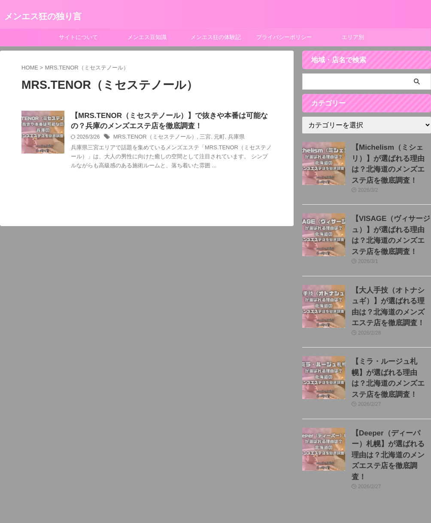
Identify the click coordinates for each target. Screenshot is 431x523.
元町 (211, 139)
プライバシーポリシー (284, 37)
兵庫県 (227, 139)
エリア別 (353, 37)
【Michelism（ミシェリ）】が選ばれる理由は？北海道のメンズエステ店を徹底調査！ (391, 156)
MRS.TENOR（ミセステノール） (152, 139)
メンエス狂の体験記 (216, 37)
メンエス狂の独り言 (43, 16)
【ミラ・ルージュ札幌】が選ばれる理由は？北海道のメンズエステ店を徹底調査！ (391, 349)
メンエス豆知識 (147, 37)
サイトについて (78, 37)
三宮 (198, 139)
